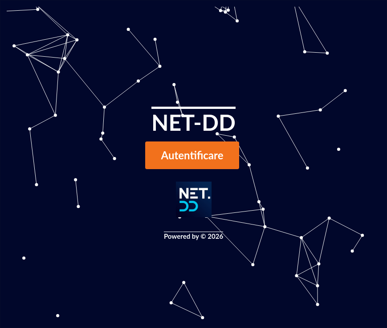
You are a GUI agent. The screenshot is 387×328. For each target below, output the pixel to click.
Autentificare (192, 155)
